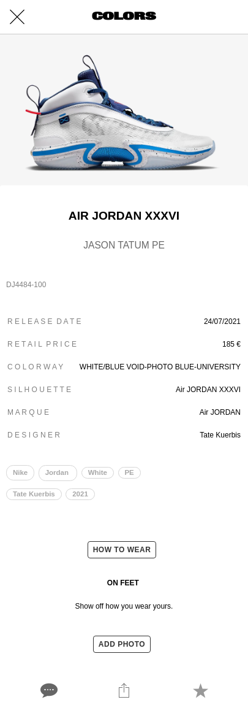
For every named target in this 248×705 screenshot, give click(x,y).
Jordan (58, 472)
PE (128, 472)
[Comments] (47, 690)
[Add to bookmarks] (200, 690)
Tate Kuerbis (34, 494)
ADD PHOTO (122, 644)
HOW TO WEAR (122, 549)
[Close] (17, 17)
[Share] (123, 690)
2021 (80, 494)
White (97, 472)
